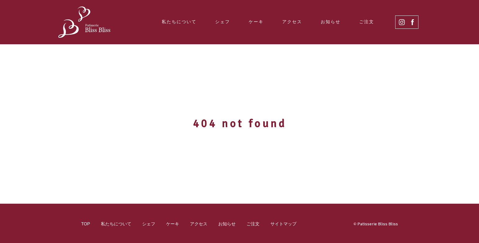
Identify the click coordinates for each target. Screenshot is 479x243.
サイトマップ (283, 223)
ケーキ (256, 21)
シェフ (222, 21)
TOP (85, 223)
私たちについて (179, 21)
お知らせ (331, 21)
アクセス (292, 21)
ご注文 (366, 21)
